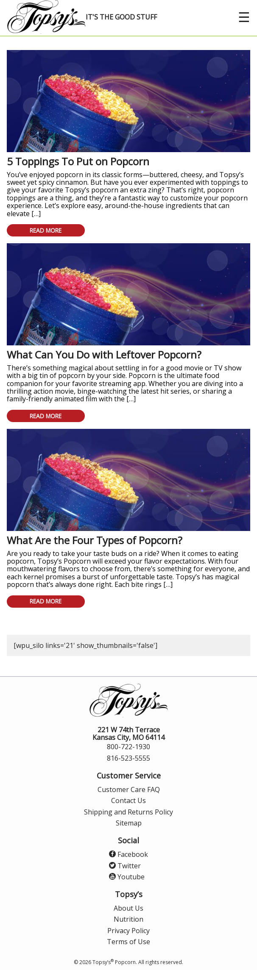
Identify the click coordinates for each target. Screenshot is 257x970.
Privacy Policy (128, 930)
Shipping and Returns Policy (128, 812)
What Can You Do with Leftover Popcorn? (104, 354)
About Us (128, 908)
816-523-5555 (128, 758)
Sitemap (129, 823)
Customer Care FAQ (129, 789)
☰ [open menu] (244, 17)
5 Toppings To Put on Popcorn (78, 161)
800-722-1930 (128, 746)
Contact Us (128, 800)
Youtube (127, 876)
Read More (45, 230)
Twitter (125, 865)
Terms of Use (128, 941)
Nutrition (128, 919)
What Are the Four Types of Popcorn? (94, 540)
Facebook (128, 854)
